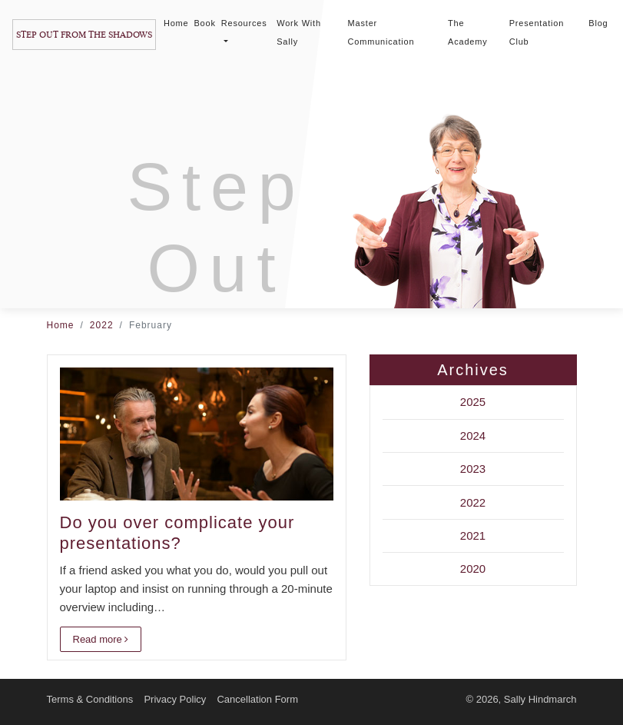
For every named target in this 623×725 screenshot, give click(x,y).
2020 (472, 568)
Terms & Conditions (90, 699)
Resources (244, 30)
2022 (102, 325)
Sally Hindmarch (540, 699)
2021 (472, 535)
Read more (101, 639)
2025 (472, 401)
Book (204, 23)
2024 (472, 435)
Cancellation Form (257, 699)
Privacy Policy (175, 699)
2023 (472, 468)
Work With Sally (299, 32)
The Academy (467, 32)
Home (176, 23)
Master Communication (381, 32)
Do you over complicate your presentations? (177, 532)
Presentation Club (536, 32)
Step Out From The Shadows (84, 34)
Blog (598, 23)
